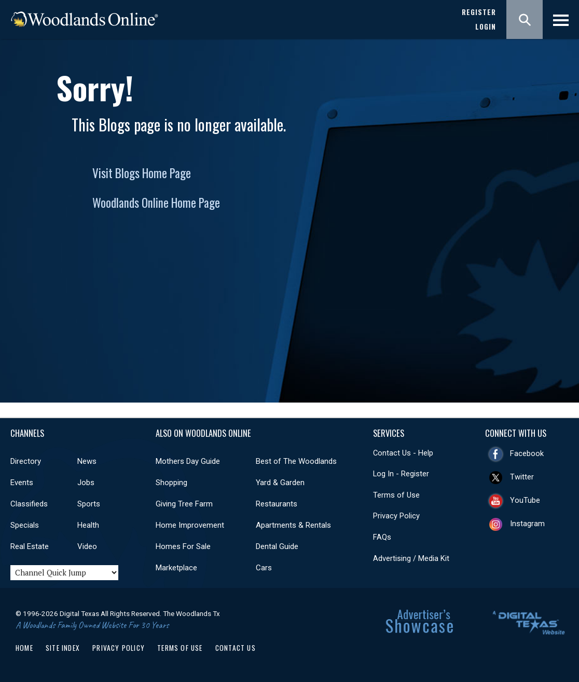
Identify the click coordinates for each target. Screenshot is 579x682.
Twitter (522, 477)
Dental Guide (277, 546)
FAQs (382, 537)
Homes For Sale (183, 546)
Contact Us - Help (403, 453)
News (86, 461)
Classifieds (29, 504)
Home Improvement (190, 525)
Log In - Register (401, 473)
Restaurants (276, 504)
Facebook (527, 453)
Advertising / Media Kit (411, 558)
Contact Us (235, 648)
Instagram (527, 523)
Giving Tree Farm (184, 504)
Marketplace (176, 567)
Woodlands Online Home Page (156, 202)
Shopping (171, 482)
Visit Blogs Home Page (141, 173)
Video (87, 546)
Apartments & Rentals (293, 525)
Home (24, 648)
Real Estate (29, 546)
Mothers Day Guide (188, 461)
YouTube (525, 500)
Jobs (85, 482)
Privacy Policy (396, 515)
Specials (24, 525)
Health (88, 525)
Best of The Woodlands (296, 461)
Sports (88, 504)
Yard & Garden (280, 482)
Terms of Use (396, 495)
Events (21, 482)
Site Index (63, 648)
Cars (264, 567)
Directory (25, 461)
